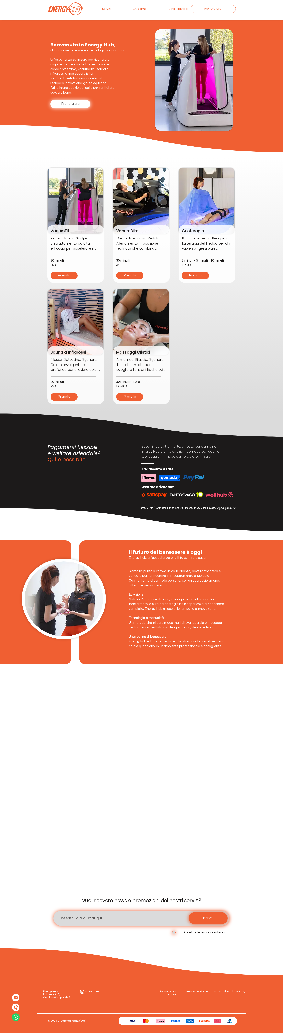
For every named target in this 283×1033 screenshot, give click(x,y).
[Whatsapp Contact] (16, 1017)
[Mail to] (16, 997)
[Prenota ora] (70, 104)
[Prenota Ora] (213, 9)
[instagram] (82, 991)
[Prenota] (64, 275)
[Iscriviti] (208, 918)
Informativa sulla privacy (229, 991)
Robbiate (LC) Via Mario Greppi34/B (57, 994)
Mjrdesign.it (78, 1020)
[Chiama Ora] (16, 1007)
